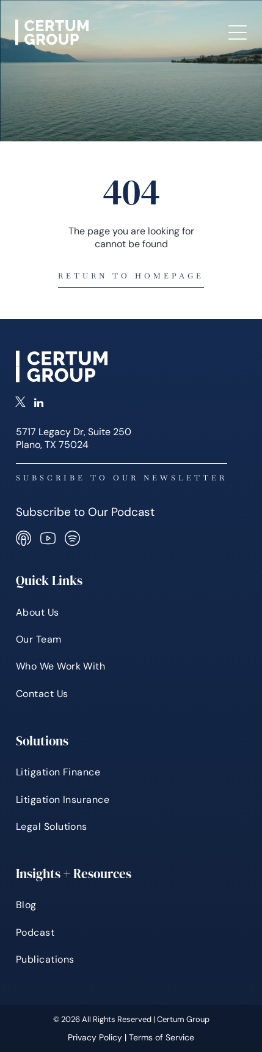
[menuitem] (131, 612)
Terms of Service (161, 1037)
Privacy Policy (95, 1037)
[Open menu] (237, 32)
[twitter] (20, 404)
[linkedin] (38, 404)
